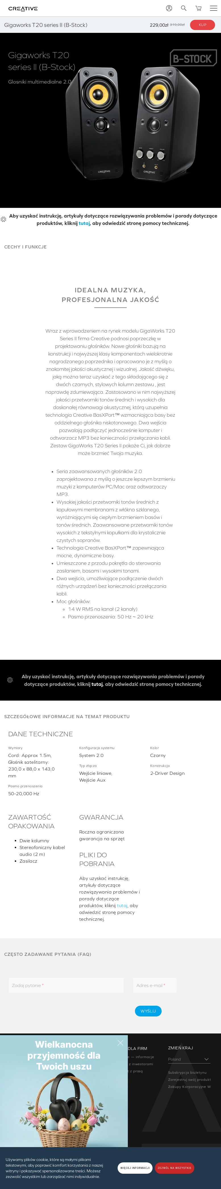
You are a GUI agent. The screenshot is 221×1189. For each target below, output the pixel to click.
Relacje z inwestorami (134, 1064)
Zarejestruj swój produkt (189, 1080)
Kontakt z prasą (129, 1071)
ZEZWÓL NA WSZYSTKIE (174, 1168)
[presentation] (81, 1011)
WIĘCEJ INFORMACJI (135, 1168)
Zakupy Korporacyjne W (189, 1087)
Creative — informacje (134, 1057)
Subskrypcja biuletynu (187, 1073)
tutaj (84, 223)
